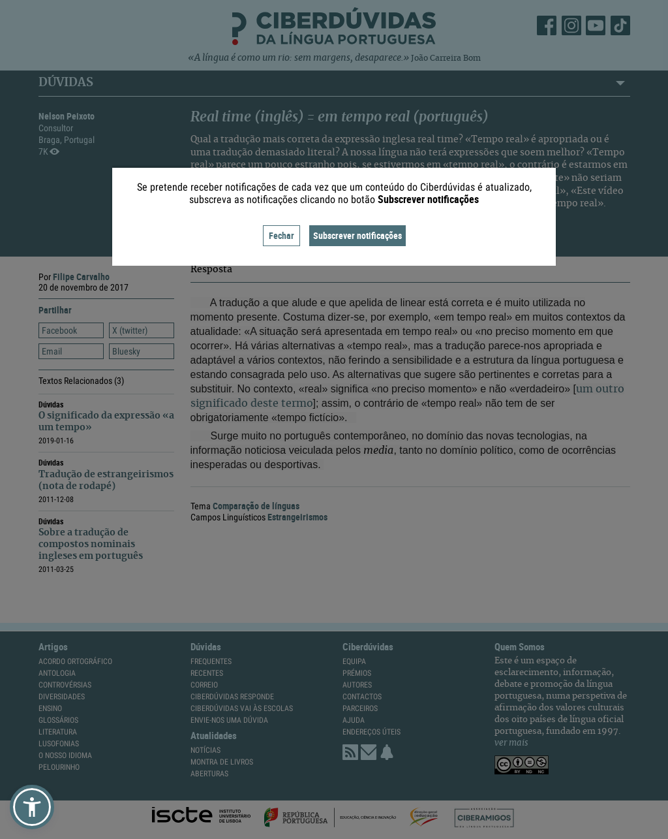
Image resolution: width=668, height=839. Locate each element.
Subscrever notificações (357, 235)
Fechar (281, 235)
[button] (32, 807)
